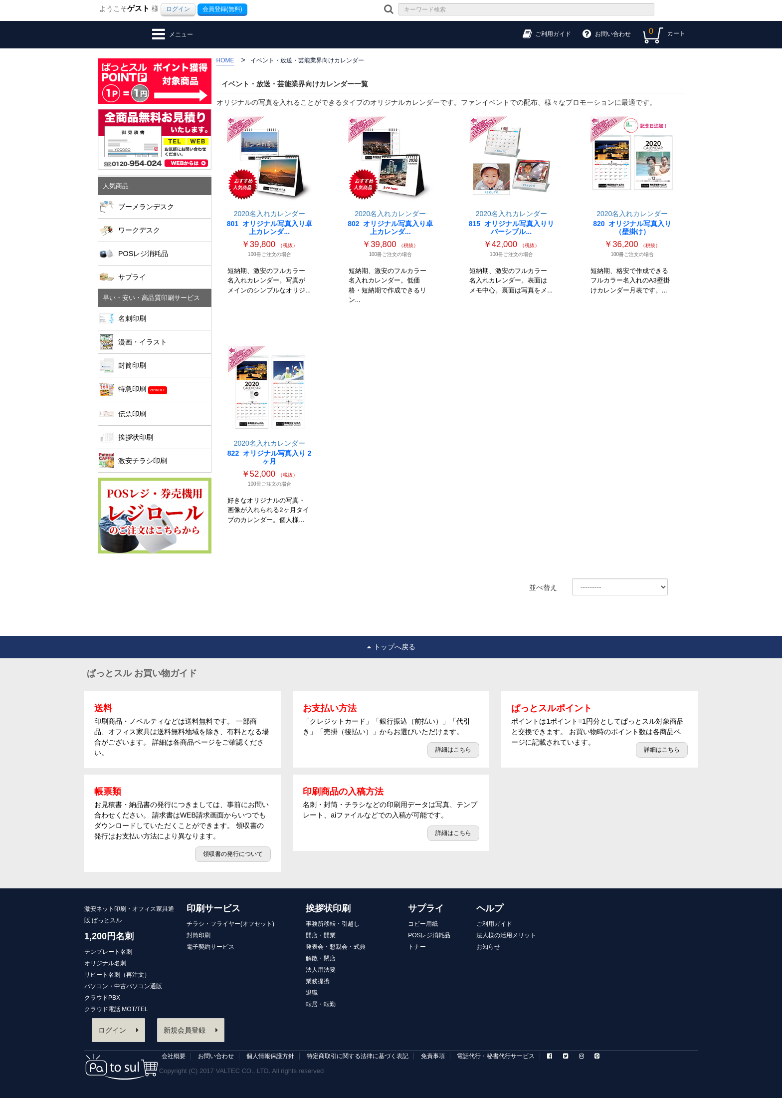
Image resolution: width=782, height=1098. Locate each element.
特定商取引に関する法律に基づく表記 (357, 1056)
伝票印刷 (160, 414)
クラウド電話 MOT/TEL (116, 1009)
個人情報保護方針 (270, 1056)
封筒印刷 (160, 365)
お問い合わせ (216, 1056)
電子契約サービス (210, 946)
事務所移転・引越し (333, 923)
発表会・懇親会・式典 (336, 946)
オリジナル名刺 (105, 963)
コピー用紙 (423, 923)
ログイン (178, 8)
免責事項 (433, 1056)
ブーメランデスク (146, 207)
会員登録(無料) (222, 8)
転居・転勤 (321, 1004)
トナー (417, 946)
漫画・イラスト (160, 342)
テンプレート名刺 (108, 951)
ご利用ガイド (494, 923)
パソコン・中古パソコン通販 (123, 986)
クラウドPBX (102, 997)
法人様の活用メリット (506, 935)
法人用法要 (321, 969)
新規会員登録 (191, 1030)
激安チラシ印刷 (142, 461)
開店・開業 (321, 935)
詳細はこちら (453, 749)
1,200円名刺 (109, 936)
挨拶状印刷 (160, 437)
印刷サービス (213, 908)
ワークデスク (139, 230)
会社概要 (174, 1056)
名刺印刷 (160, 318)
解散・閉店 (321, 958)
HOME (225, 60)
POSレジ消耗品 (143, 254)
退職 (312, 992)
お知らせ (488, 946)
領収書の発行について (233, 853)
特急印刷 (160, 389)
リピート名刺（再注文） (117, 974)
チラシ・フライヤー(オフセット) (230, 923)
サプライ (160, 277)
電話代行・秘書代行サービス (496, 1056)
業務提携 (318, 981)
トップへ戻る (391, 647)
